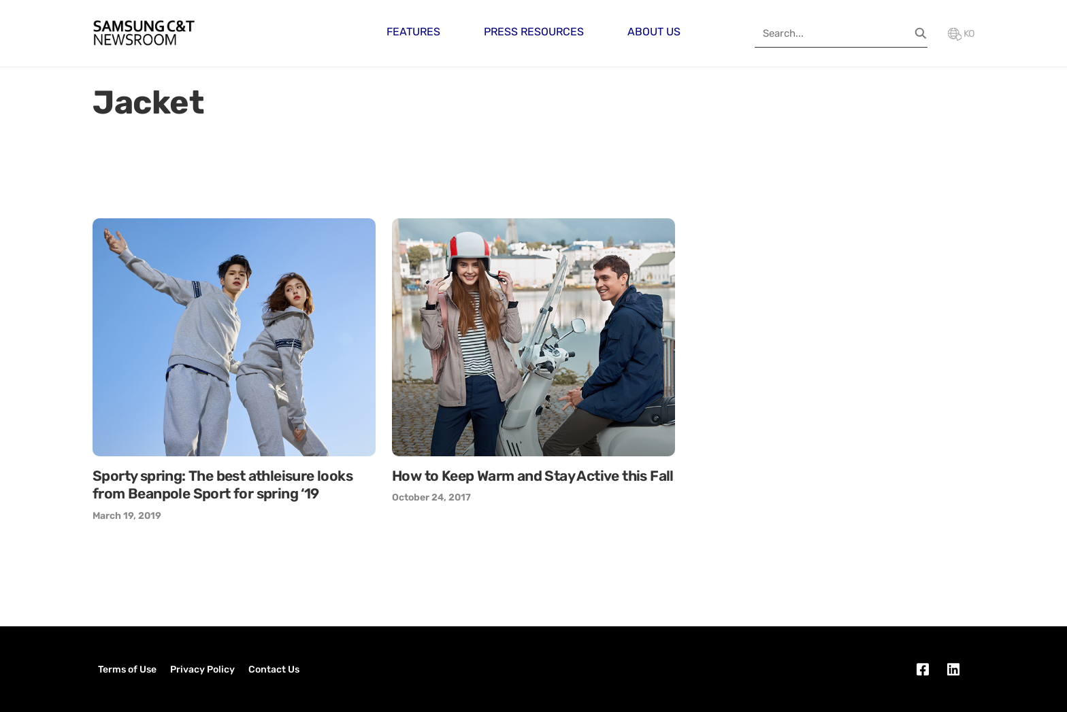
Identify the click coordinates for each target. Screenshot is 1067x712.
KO (961, 33)
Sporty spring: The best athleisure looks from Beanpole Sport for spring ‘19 (222, 484)
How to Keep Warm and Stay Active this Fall (533, 475)
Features (413, 31)
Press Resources (534, 31)
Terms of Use (127, 669)
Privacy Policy (202, 669)
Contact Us (273, 669)
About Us (653, 31)
